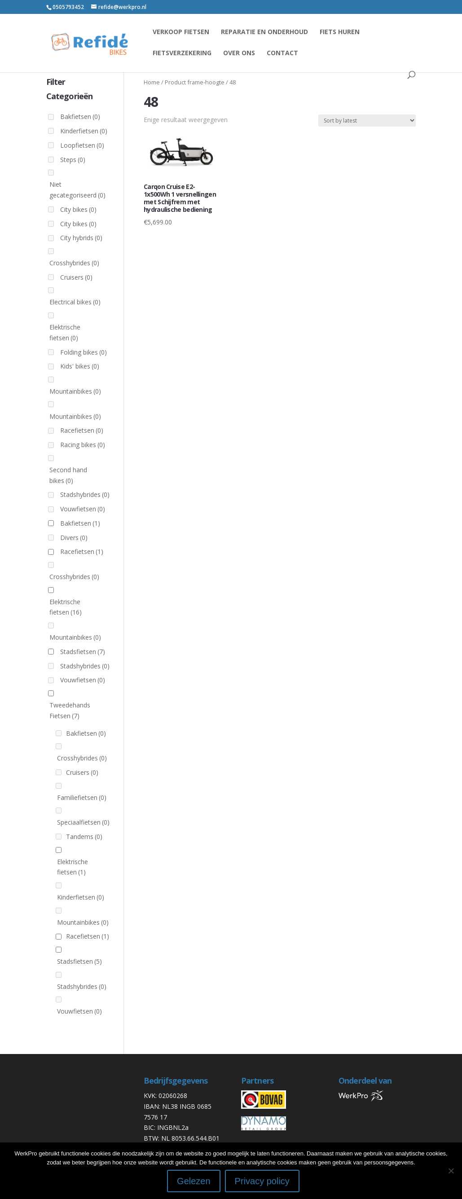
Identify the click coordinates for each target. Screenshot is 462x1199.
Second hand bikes (68, 475)
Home (152, 82)
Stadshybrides (85, 494)
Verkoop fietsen (181, 32)
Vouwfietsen (82, 509)
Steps (72, 159)
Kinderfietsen (83, 131)
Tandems (84, 836)
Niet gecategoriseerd (77, 189)
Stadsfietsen (82, 651)
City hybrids (81, 237)
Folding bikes (83, 352)
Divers (74, 537)
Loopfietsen (82, 145)
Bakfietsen (80, 116)
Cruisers (76, 277)
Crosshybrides (74, 263)
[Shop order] (367, 120)
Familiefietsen (81, 797)
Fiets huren (340, 32)
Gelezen (194, 1181)
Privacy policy (262, 1181)
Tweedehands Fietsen (69, 710)
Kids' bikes (79, 366)
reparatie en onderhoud (264, 32)
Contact (282, 53)
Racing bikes (82, 444)
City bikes (78, 209)
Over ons (239, 53)
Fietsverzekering (182, 53)
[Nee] (450, 1170)
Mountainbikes (75, 391)
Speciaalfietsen (83, 822)
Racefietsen (81, 430)
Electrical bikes (75, 302)
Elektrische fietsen (64, 332)
